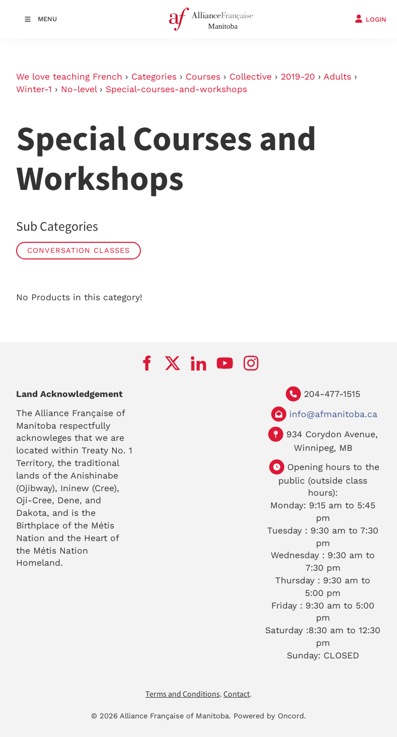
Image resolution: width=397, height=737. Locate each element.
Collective (250, 77)
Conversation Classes (78, 250)
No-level (79, 89)
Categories (154, 77)
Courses (203, 77)
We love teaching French (69, 77)
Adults (337, 77)
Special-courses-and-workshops (176, 89)
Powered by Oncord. (269, 715)
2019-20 (298, 77)
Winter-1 (34, 89)
